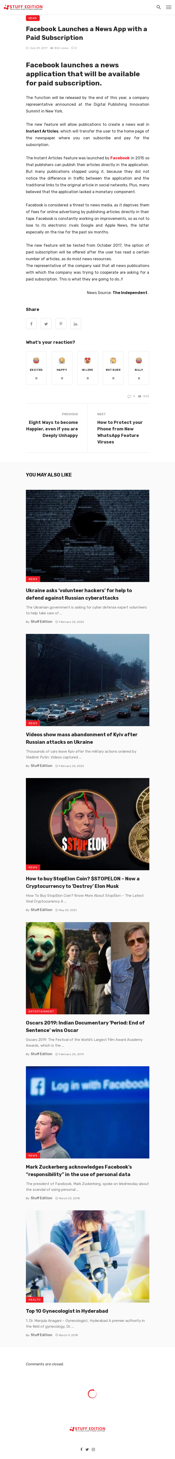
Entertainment (41, 1011)
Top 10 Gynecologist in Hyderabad (67, 1311)
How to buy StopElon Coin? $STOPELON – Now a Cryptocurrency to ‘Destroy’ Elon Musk (83, 882)
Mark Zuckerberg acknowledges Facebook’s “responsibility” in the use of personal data (79, 1170)
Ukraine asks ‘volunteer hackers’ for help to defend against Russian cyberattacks (79, 594)
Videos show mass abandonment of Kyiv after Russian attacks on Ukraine (81, 738)
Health (35, 1299)
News (33, 18)
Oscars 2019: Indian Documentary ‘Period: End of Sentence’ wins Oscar (85, 1026)
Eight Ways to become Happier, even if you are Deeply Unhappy (52, 429)
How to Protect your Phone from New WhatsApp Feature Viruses (120, 432)
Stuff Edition (41, 622)
